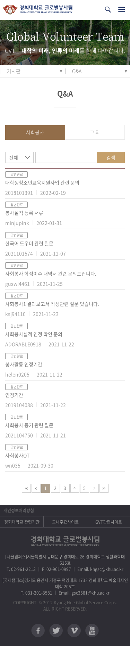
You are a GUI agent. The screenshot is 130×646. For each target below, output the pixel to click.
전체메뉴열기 (121, 10)
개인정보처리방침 (18, 510)
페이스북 (38, 630)
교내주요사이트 (65, 522)
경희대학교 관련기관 (22, 522)
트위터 (56, 630)
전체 (13, 157)
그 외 (95, 132)
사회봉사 (35, 132)
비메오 (74, 630)
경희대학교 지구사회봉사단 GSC (37, 10)
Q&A (76, 70)
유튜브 (92, 630)
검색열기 (108, 10)
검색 (110, 157)
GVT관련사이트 (108, 522)
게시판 (13, 70)
